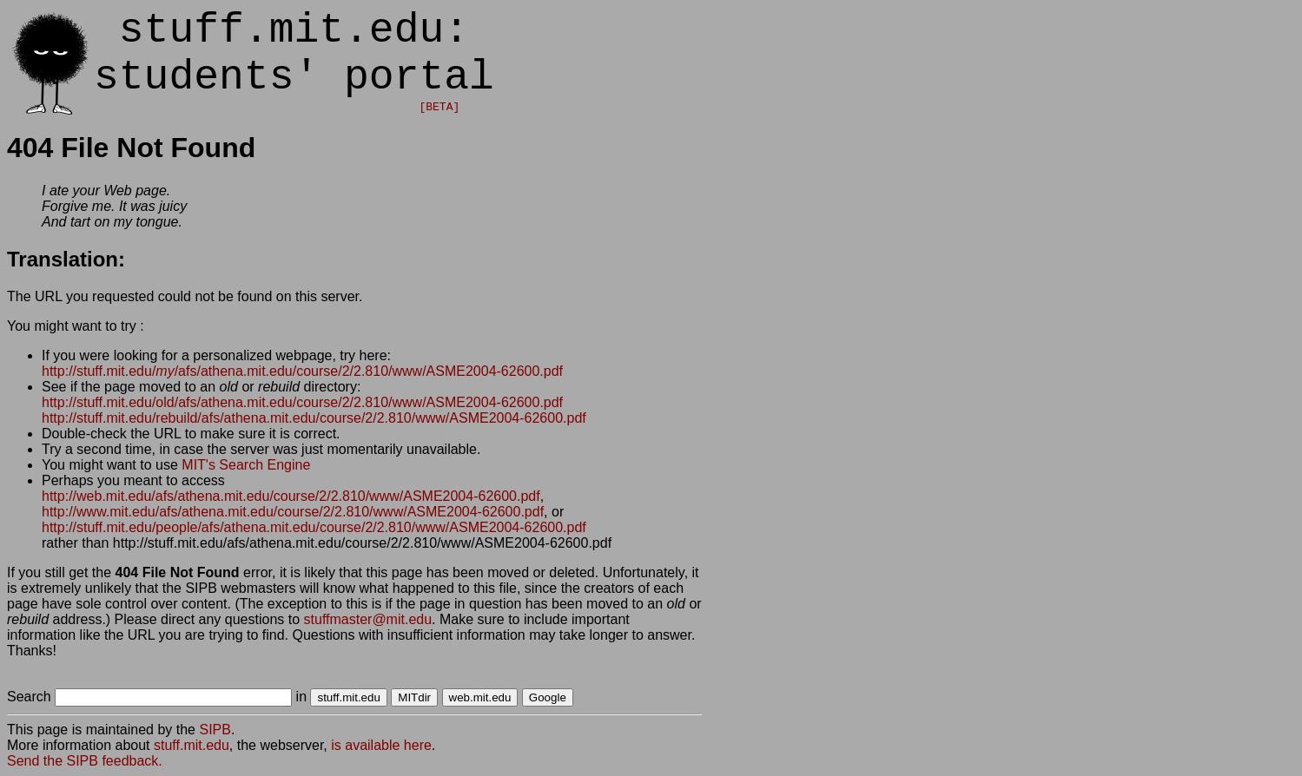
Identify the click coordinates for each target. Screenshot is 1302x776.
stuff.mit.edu (191, 745)
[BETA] (439, 107)
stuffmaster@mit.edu (368, 619)
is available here (381, 745)
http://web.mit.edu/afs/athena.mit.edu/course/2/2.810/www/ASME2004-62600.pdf (291, 496)
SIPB (214, 729)
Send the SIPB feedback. (84, 760)
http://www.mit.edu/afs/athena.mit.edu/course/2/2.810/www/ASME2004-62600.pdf (293, 511)
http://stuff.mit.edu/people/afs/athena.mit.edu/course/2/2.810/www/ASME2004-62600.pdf (314, 527)
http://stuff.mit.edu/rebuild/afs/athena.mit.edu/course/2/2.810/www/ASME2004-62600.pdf (314, 418)
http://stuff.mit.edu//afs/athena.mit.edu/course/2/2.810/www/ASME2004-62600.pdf (302, 371)
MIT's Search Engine (246, 464)
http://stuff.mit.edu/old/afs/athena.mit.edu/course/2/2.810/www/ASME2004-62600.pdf (302, 402)
